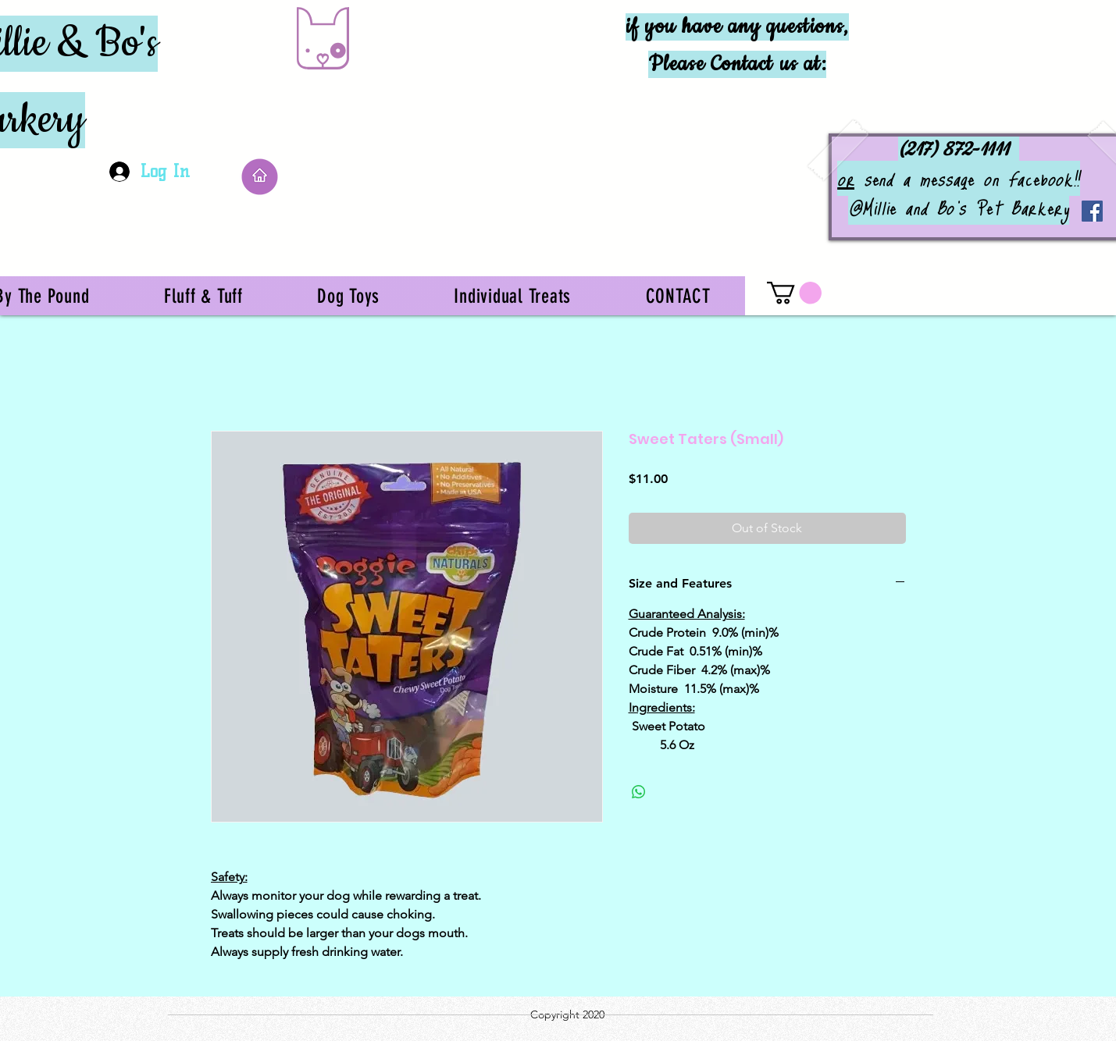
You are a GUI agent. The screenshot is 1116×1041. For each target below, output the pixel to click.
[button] (794, 293)
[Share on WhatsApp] (638, 792)
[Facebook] (1092, 211)
